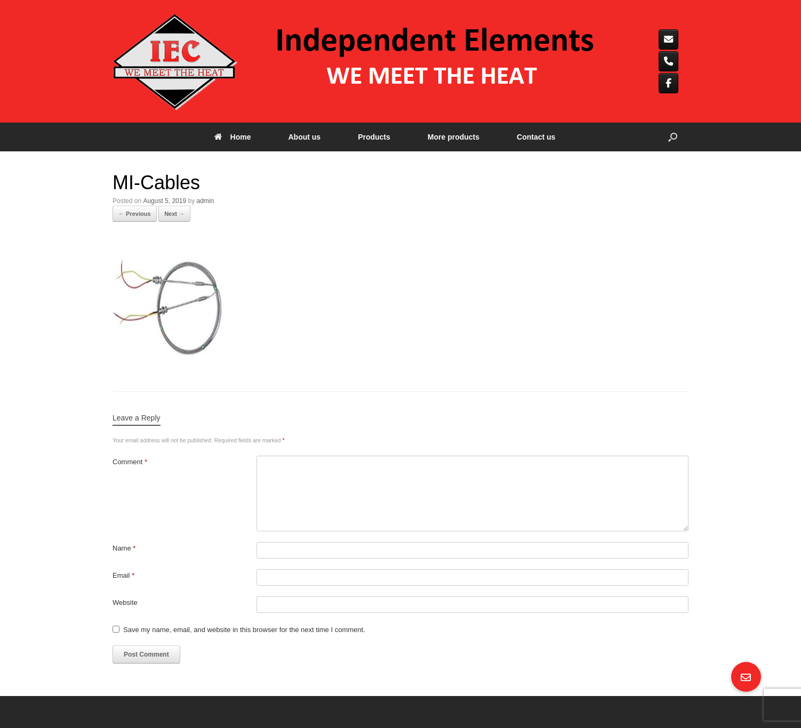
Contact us (536, 137)
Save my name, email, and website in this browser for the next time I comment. (244, 630)
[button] (672, 137)
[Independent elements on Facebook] (668, 83)
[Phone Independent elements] (668, 61)
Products (374, 137)
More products (453, 137)
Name (124, 548)
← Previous (134, 214)
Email (123, 575)
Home (232, 137)
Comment (130, 462)
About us (304, 137)
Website (125, 602)
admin (205, 201)
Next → (174, 214)
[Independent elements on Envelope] (668, 39)
